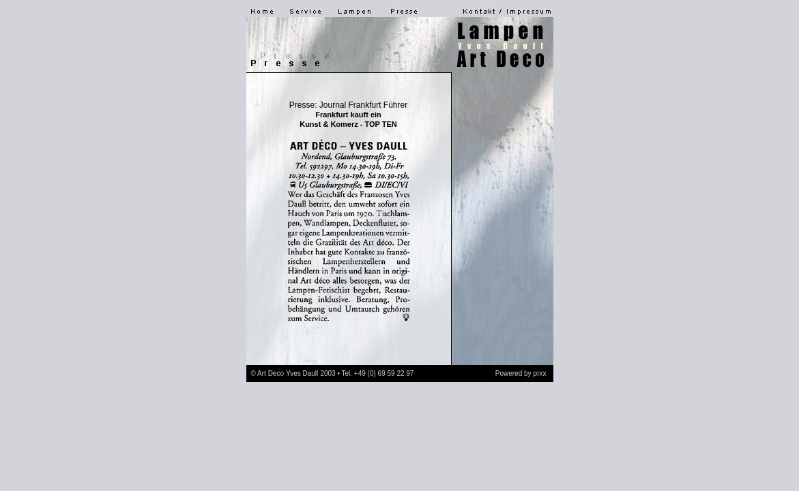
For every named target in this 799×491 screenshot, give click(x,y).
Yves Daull (302, 373)
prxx (540, 373)
